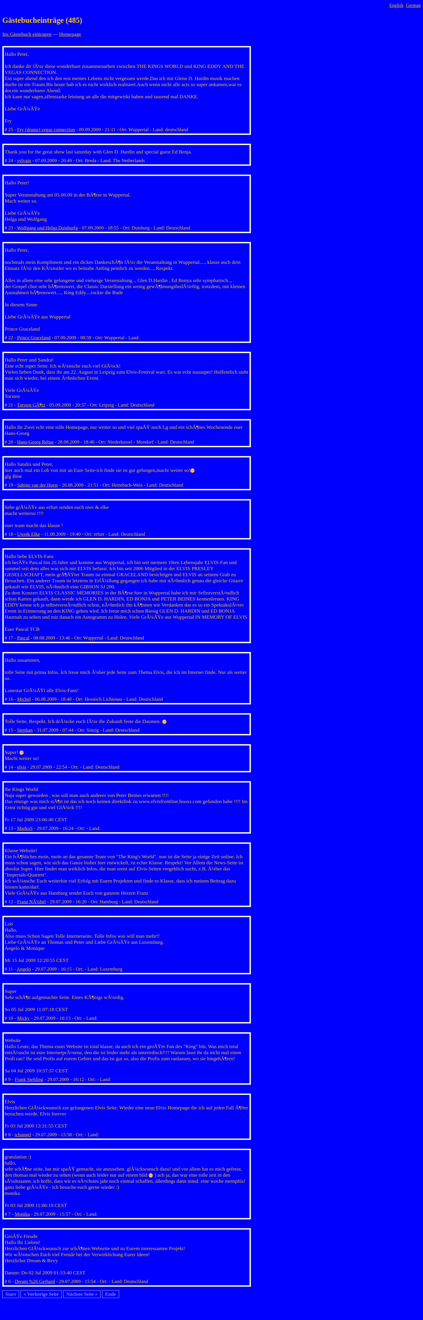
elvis (21, 767)
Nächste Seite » (82, 1294)
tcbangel (23, 1134)
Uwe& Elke (28, 534)
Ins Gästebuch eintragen (26, 34)
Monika (22, 1214)
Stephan (25, 730)
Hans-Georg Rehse (35, 442)
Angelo (24, 969)
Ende (110, 1294)
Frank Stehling (29, 1079)
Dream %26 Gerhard (35, 1281)
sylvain (24, 160)
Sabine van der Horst (37, 485)
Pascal (23, 638)
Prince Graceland (33, 337)
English (396, 5)
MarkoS (25, 828)
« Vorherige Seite (41, 1294)
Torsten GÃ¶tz (31, 405)
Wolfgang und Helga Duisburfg (47, 228)
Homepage (70, 34)
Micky (23, 1018)
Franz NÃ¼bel (31, 901)
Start (10, 1294)
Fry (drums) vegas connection (46, 129)
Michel (24, 699)
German (413, 5)
